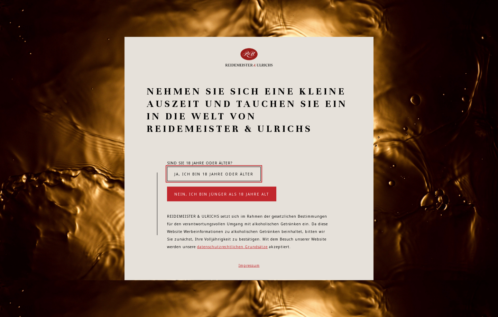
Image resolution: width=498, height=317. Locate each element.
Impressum (249, 265)
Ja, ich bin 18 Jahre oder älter (213, 174)
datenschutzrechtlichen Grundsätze (232, 246)
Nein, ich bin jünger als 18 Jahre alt (221, 194)
